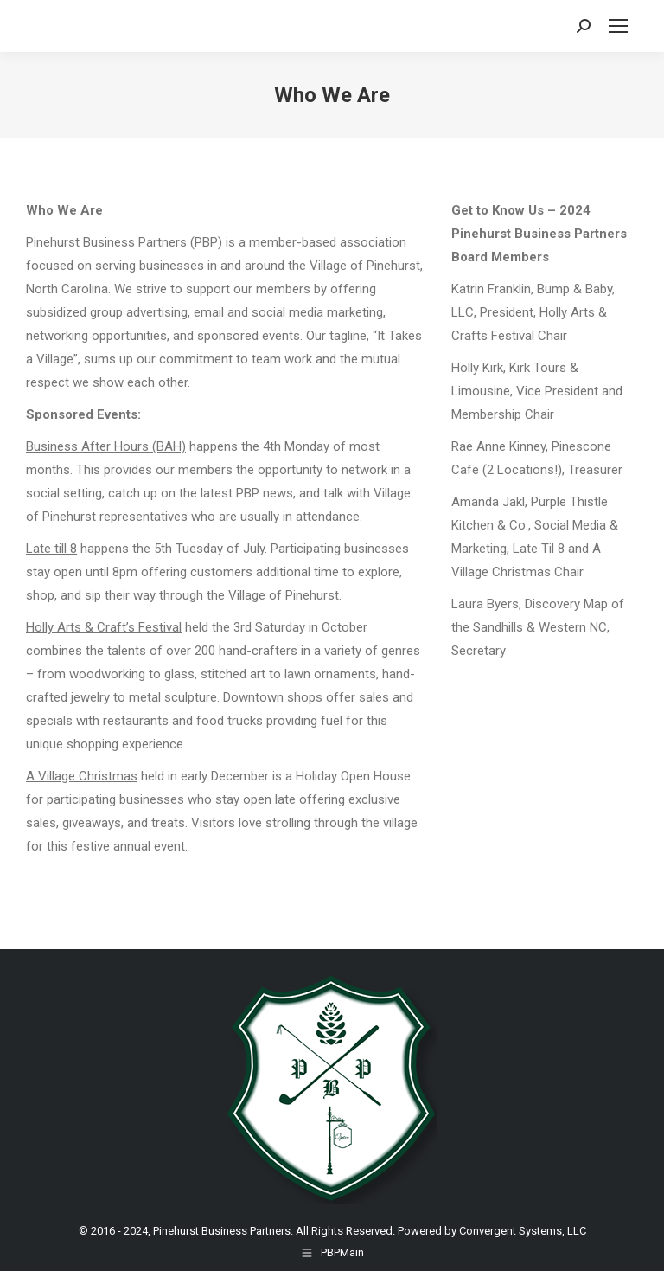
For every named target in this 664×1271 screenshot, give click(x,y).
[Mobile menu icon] (618, 26)
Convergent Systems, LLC (522, 1230)
